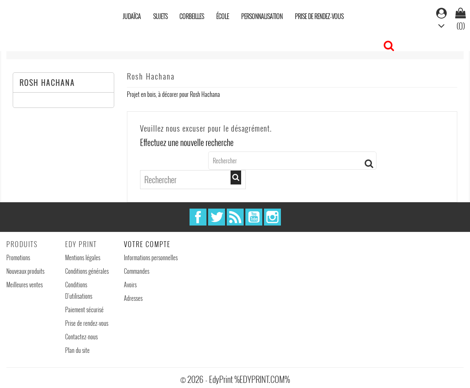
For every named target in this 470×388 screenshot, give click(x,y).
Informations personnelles (151, 257)
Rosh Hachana (47, 82)
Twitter (216, 217)
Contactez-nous (81, 336)
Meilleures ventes (24, 284)
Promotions (18, 257)
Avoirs (130, 284)
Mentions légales (82, 257)
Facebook (198, 217)
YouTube (253, 217)
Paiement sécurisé (84, 309)
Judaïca (132, 16)
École (222, 16)
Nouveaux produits (25, 271)
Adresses (133, 298)
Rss (235, 217)
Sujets (160, 16)
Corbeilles (191, 16)
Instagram (272, 217)
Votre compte (147, 244)
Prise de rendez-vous (319, 16)
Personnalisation (262, 16)
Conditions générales (87, 271)
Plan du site (77, 350)
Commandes (136, 271)
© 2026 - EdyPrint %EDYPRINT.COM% (235, 379)
